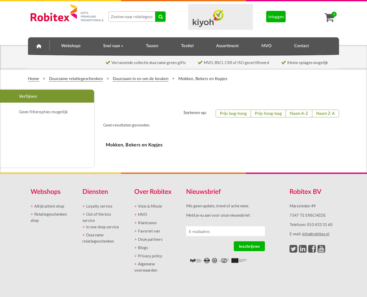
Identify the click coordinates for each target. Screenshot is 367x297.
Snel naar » (113, 46)
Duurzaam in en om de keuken (140, 79)
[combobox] (131, 16)
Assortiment (227, 46)
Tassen (152, 46)
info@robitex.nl (315, 233)
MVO (267, 46)
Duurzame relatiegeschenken (76, 79)
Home (39, 45)
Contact (301, 46)
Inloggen (276, 16)
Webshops (71, 46)
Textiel (187, 46)
